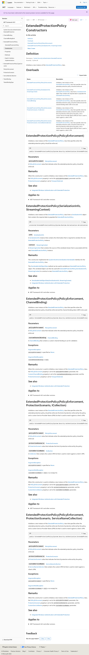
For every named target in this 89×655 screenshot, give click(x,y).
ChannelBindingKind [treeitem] (9, 38)
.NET (33, 20)
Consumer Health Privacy (51, 651)
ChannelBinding (53, 338)
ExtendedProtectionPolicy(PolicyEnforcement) (40, 43)
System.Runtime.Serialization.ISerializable (62, 260)
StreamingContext (42, 245)
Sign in (85, 2)
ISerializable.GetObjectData (39, 266)
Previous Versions (15, 651)
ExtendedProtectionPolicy (54, 65)
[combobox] (12, 22)
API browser (41, 20)
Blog (24, 651)
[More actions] (86, 19)
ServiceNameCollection (53, 564)
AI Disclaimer (5, 651)
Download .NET (81, 7)
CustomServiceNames (35, 490)
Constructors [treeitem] (8, 48)
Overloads (30, 41)
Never (52, 352)
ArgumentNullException (35, 357)
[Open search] (80, 2)
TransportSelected (57, 181)
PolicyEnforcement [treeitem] (9, 69)
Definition (30, 38)
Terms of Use (64, 651)
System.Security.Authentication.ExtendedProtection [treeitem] (12, 31)
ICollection (49, 451)
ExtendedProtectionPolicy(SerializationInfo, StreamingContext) (45, 45)
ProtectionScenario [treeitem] (9, 72)
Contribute (31, 651)
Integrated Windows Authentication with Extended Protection (51, 190)
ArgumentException (34, 349)
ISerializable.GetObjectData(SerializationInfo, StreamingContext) (51, 280)
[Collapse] (22, 18)
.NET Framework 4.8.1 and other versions (42, 199)
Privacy (39, 651)
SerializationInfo (81, 91)
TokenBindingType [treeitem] (8, 82)
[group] (58, 152)
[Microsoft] (3, 2)
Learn (28, 20)
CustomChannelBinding (35, 374)
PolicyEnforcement (51, 161)
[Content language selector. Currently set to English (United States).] (9, 647)
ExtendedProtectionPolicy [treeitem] (12, 45)
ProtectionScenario (34, 181)
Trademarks (74, 651)
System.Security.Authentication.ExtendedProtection (47, 58)
